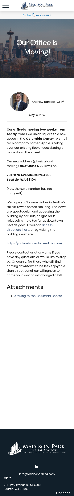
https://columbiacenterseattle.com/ (34, 243)
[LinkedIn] (36, 466)
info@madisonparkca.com (37, 474)
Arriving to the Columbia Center (38, 296)
